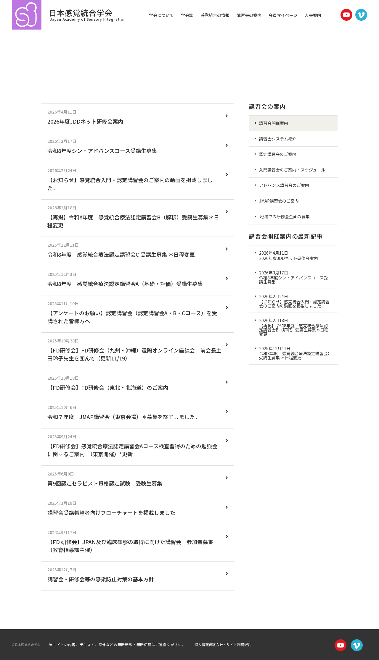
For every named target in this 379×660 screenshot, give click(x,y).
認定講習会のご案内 (277, 154)
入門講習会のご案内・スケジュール (292, 170)
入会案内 (313, 15)
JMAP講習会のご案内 (279, 201)
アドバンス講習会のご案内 (284, 185)
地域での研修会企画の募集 (285, 216)
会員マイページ (283, 15)
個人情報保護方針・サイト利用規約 (223, 644)
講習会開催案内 (273, 123)
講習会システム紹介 (277, 139)
